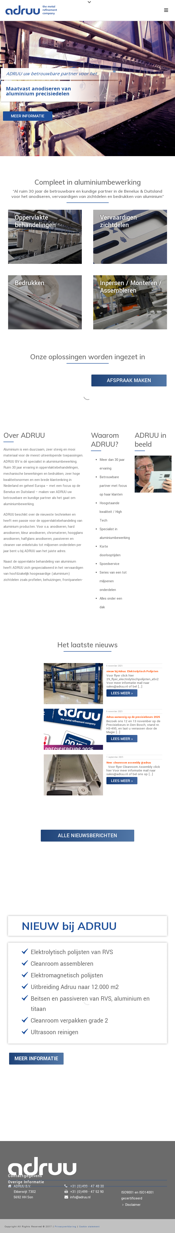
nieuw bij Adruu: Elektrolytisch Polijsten (132, 671)
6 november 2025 (114, 665)
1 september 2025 (114, 757)
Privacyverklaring (65, 1226)
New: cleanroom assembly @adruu (128, 763)
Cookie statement (89, 1226)
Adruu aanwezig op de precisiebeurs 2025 (133, 717)
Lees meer (122, 693)
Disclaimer (131, 1204)
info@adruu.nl (80, 1197)
